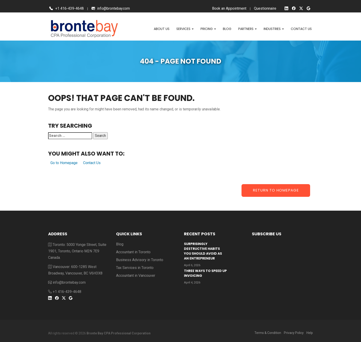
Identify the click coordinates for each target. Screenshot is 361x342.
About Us (161, 29)
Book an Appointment (229, 8)
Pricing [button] (208, 29)
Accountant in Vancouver (135, 275)
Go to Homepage (64, 163)
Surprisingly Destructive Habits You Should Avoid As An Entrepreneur (203, 251)
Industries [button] (274, 29)
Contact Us (92, 163)
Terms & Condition (267, 333)
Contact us (301, 29)
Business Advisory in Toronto (139, 260)
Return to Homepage (276, 190)
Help (309, 333)
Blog (227, 29)
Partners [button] (247, 29)
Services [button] (185, 29)
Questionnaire (265, 8)
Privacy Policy (294, 333)
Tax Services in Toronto (135, 267)
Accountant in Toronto (133, 252)
